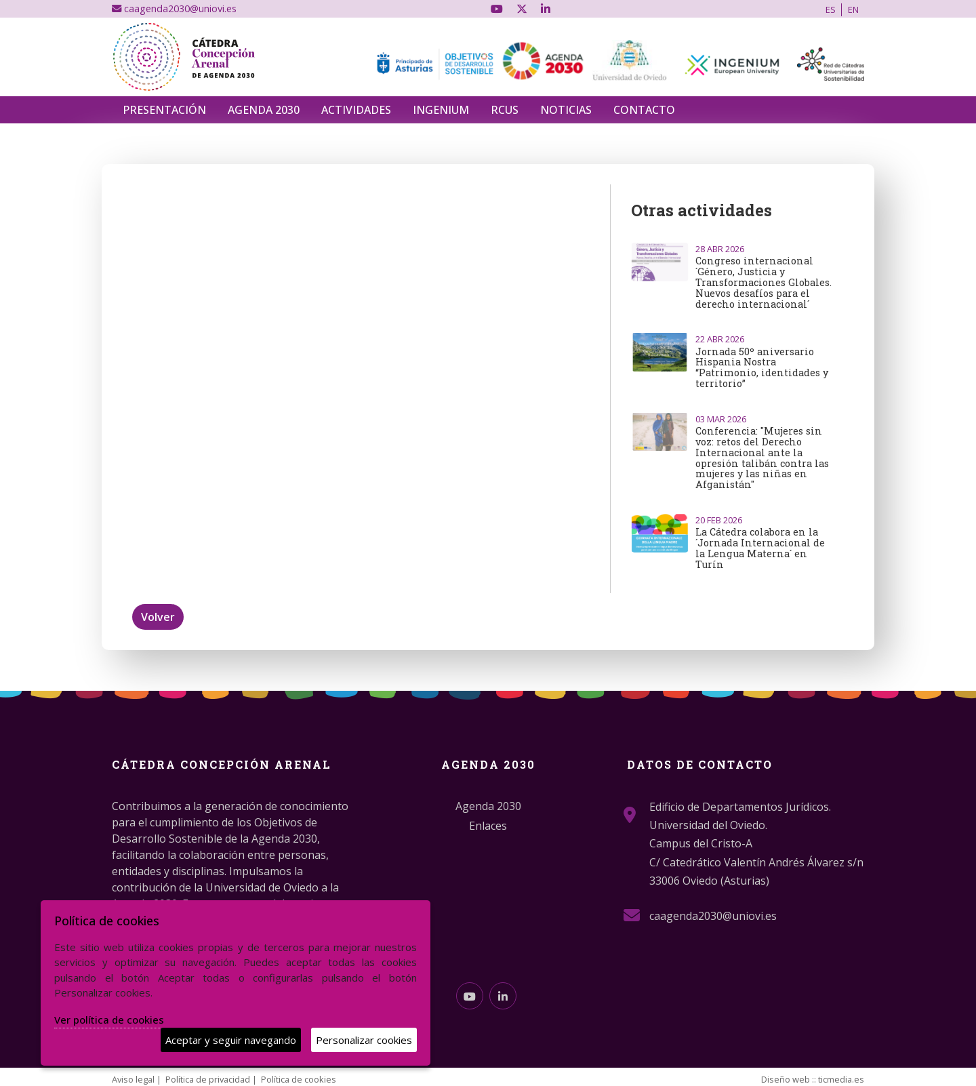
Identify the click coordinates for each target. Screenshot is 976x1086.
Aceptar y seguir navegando (230, 1040)
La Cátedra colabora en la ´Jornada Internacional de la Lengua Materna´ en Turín (760, 547)
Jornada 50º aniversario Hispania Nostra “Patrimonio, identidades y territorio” (761, 367)
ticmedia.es (841, 1079)
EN (853, 9)
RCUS (504, 109)
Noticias (566, 109)
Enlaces (488, 825)
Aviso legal (133, 1079)
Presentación (164, 109)
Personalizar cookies (364, 1040)
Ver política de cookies (109, 1019)
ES (831, 9)
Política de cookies (298, 1079)
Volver (158, 616)
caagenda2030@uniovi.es (174, 8)
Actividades (356, 109)
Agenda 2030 (264, 109)
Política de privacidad (207, 1079)
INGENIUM (441, 109)
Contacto (644, 109)
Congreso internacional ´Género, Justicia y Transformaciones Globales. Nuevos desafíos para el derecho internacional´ (763, 282)
